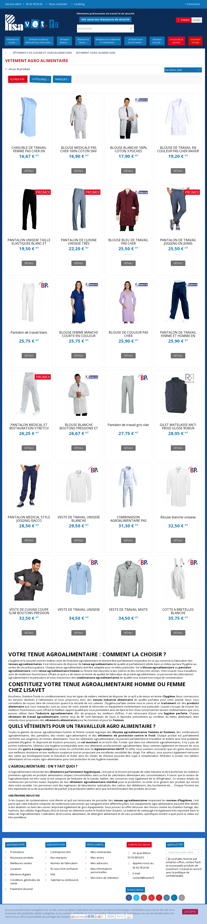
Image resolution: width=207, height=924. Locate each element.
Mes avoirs (97, 857)
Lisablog (79, 4)
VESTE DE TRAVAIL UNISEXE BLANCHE (79, 519)
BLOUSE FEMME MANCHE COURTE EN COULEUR (78, 334)
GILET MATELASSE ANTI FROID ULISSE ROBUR (178, 426)
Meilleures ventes (21, 863)
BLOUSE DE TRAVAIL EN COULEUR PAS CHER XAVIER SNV (178, 151)
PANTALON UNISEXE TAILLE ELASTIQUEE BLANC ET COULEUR (29, 243)
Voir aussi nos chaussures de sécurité (105, 19)
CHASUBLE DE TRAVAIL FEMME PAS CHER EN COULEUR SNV (29, 151)
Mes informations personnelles (101, 870)
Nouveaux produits (22, 857)
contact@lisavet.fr (143, 878)
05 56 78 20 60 (34, 4)
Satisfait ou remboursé (64, 880)
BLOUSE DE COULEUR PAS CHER (128, 334)
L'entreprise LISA (61, 852)
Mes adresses (99, 863)
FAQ (53, 874)
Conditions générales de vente (25, 881)
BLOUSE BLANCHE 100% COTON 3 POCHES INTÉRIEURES (128, 151)
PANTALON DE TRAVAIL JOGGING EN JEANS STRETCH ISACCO (178, 243)
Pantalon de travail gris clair (128, 425)
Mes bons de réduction (105, 878)
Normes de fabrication (64, 863)
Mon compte (95, 845)
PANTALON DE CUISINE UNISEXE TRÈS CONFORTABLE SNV (79, 243)
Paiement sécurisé (21, 889)
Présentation (56, 845)
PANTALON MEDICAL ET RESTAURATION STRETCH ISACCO (29, 428)
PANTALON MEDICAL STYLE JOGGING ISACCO (29, 519)
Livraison (15, 869)
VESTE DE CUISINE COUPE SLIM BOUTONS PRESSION (29, 611)
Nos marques (59, 857)
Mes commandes (101, 852)
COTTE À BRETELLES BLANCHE (178, 611)
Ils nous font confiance (64, 869)
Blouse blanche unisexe (178, 517)
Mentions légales (20, 874)
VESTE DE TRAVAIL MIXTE (128, 609)
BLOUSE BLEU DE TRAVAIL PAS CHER (128, 242)
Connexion (192, 4)
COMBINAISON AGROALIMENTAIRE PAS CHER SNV (128, 520)
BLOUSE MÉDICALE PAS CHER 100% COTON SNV (78, 149)
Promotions (17, 852)
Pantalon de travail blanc (29, 332)
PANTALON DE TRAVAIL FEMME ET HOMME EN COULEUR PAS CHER (178, 335)
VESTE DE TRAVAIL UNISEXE (79, 609)
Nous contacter (58, 4)
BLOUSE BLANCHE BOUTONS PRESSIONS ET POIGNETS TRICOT (78, 428)
